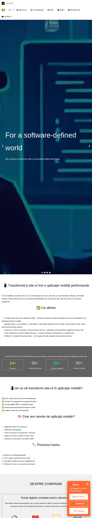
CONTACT (7, 16)
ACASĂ (7, 3)
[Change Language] (10, 10)
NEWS (60, 10)
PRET (50, 10)
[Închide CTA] (87, 483)
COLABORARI (37, 10)
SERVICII (21, 10)
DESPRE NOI (74, 10)
